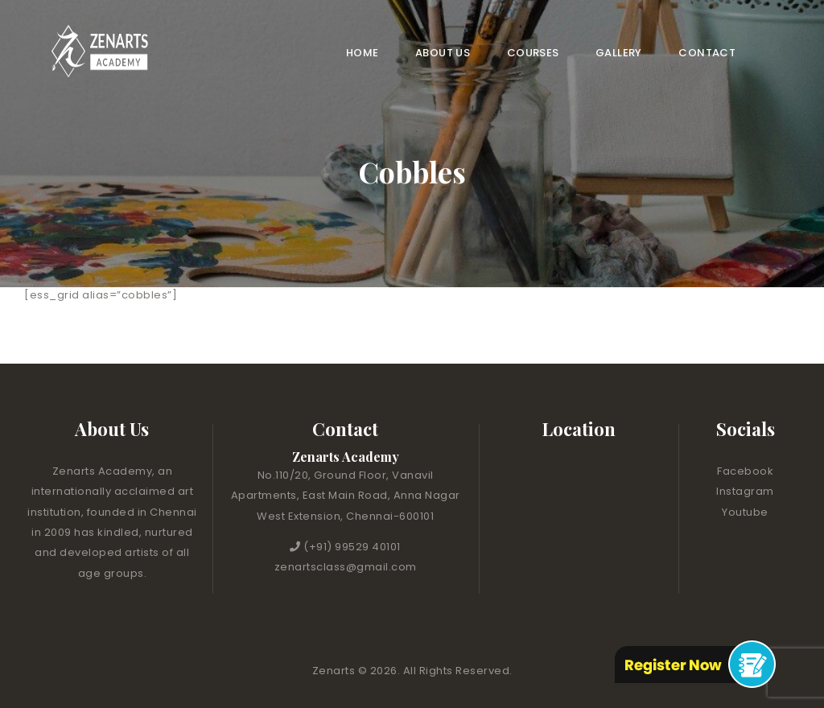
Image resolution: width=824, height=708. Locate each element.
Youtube (745, 512)
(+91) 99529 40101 (352, 546)
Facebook (745, 471)
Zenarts (335, 670)
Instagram (745, 491)
